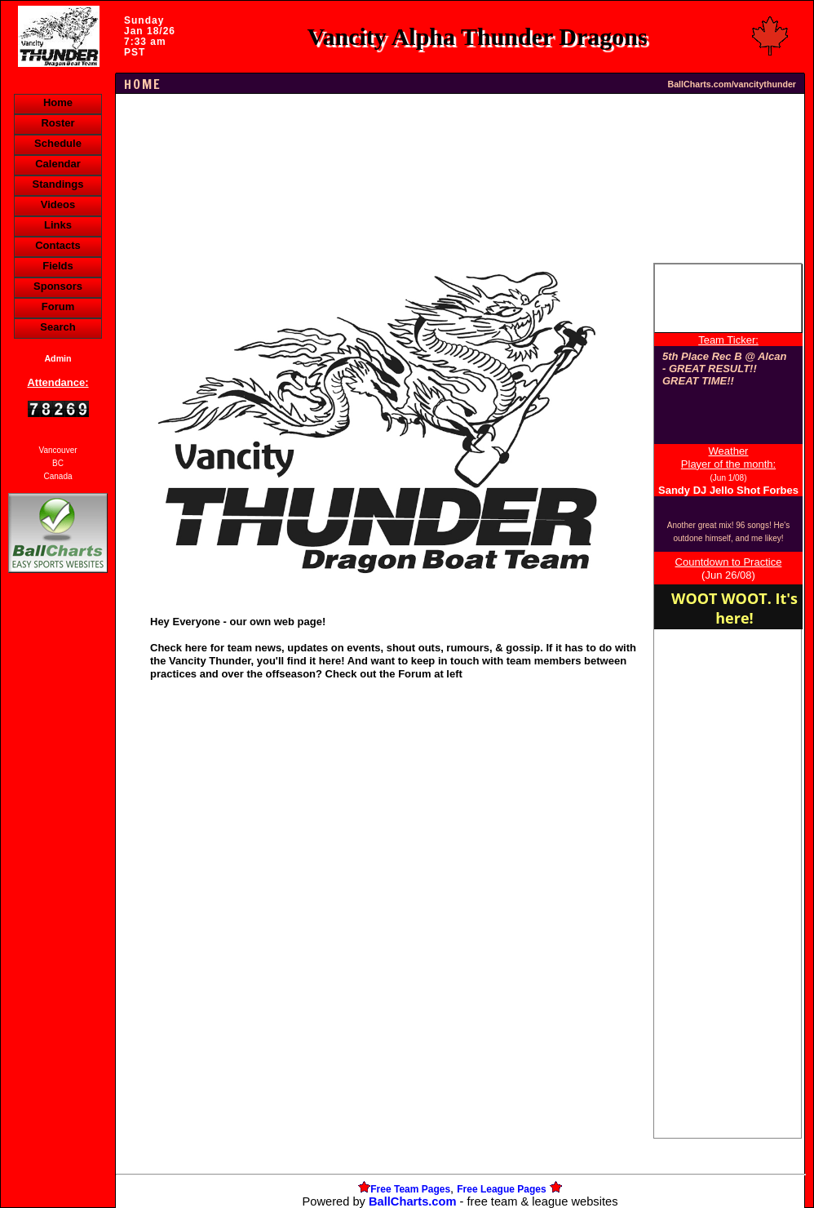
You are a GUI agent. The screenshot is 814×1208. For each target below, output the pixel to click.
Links (58, 225)
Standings (58, 184)
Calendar (58, 164)
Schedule (58, 143)
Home (58, 102)
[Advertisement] (58, 858)
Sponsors (57, 286)
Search (57, 327)
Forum (58, 306)
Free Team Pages (410, 1189)
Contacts (58, 245)
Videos (58, 204)
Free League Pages (501, 1189)
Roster (57, 123)
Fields (57, 266)
